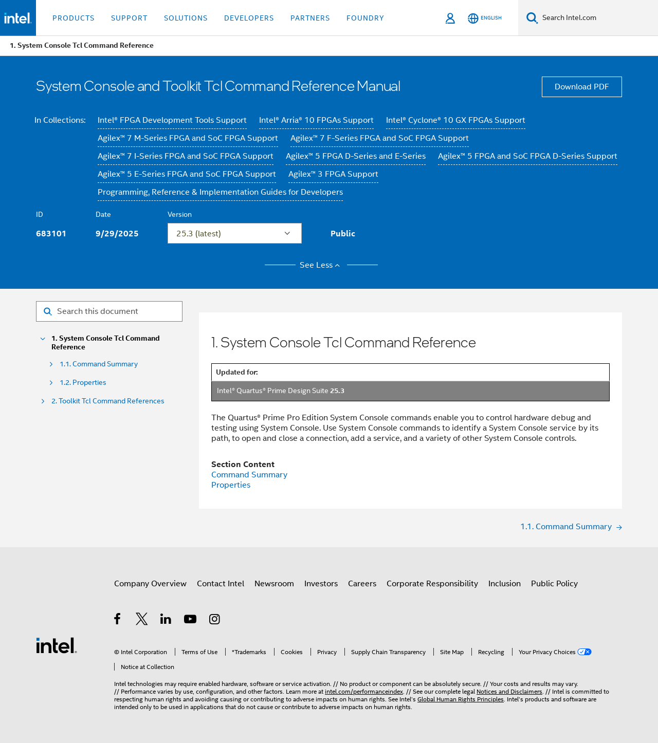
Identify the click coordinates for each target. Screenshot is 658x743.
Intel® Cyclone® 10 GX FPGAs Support (455, 120)
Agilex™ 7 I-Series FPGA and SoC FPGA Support (185, 156)
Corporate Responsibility (432, 584)
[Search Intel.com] (598, 18)
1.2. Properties (83, 382)
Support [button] (129, 18)
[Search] (532, 17)
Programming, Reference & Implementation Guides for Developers (220, 192)
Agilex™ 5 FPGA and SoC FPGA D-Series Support (527, 156)
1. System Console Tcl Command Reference (105, 342)
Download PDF (582, 87)
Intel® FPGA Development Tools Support (172, 120)
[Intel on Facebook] (118, 620)
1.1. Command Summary (99, 364)
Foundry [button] (365, 18)
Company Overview (150, 584)
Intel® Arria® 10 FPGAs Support (316, 120)
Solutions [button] (186, 18)
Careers (362, 584)
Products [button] (73, 18)
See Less (321, 265)
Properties (230, 485)
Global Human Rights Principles (460, 699)
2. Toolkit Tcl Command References (107, 401)
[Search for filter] (109, 311)
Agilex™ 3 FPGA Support (333, 174)
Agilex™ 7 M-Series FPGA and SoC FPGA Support (188, 138)
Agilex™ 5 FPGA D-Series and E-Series (356, 156)
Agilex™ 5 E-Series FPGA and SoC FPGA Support (187, 174)
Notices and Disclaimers (509, 691)
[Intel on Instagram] (215, 620)
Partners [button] (310, 18)
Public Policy (554, 584)
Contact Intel (220, 584)
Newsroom (274, 584)
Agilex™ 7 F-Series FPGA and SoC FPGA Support (379, 138)
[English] (484, 18)
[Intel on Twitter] (142, 620)
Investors (321, 584)
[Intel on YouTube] (191, 620)
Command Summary (249, 475)
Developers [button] (249, 18)
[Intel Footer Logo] (56, 645)
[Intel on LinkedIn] (166, 620)
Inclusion (504, 584)
